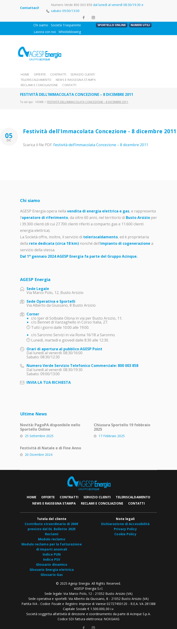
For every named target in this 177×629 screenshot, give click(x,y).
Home (39, 96)
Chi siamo (40, 25)
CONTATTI (111, 79)
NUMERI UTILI (140, 25)
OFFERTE (40, 74)
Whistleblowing (70, 32)
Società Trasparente (66, 25)
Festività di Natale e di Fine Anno (50, 442)
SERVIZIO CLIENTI (83, 74)
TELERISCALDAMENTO (114, 74)
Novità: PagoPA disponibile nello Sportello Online (50, 421)
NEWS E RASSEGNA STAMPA (39, 79)
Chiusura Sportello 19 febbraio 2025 (122, 421)
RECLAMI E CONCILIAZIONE (81, 79)
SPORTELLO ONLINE (111, 25)
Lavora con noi (45, 32)
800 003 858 (83, 5)
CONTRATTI (59, 74)
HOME (25, 74)
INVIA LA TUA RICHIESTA (49, 376)
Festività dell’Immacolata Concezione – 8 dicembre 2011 (100, 139)
